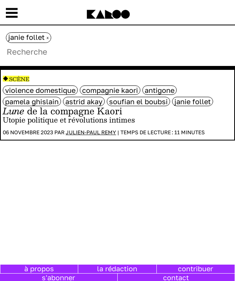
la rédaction (117, 268)
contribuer (195, 268)
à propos (39, 268)
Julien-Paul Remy (91, 132)
